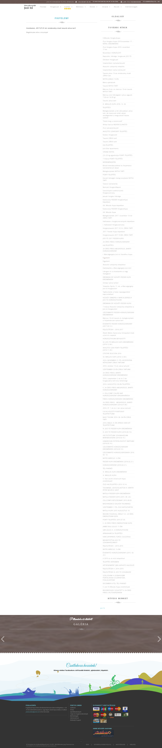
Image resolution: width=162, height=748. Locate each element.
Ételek (92, 7)
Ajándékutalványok (75, 712)
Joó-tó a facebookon (132, 2)
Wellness (80, 7)
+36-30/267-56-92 (69, 2)
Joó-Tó (102, 608)
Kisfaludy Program (75, 720)
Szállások (73, 708)
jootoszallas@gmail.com (33, 712)
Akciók (116, 7)
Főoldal (43, 7)
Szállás (67, 7)
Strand (105, 7)
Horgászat (54, 7)
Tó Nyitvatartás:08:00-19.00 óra (105, 1)
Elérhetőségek (132, 7)
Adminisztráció (74, 718)
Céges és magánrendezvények (79, 714)
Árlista (72, 710)
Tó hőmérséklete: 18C (151, 1)
